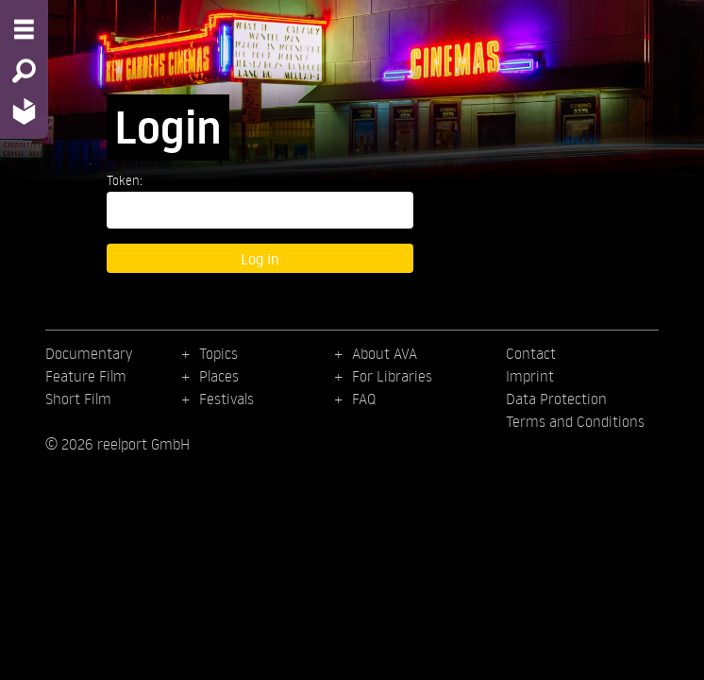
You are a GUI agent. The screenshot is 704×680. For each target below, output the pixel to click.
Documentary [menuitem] (88, 353)
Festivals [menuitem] (226, 398)
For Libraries (392, 375)
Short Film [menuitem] (78, 398)
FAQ (364, 398)
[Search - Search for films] (24, 71)
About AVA (384, 353)
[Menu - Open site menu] (24, 29)
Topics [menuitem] (218, 353)
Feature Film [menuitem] (85, 375)
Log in (260, 258)
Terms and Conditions (575, 421)
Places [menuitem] (219, 375)
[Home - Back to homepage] (24, 111)
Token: (124, 180)
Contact (531, 353)
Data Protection (556, 398)
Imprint (530, 375)
